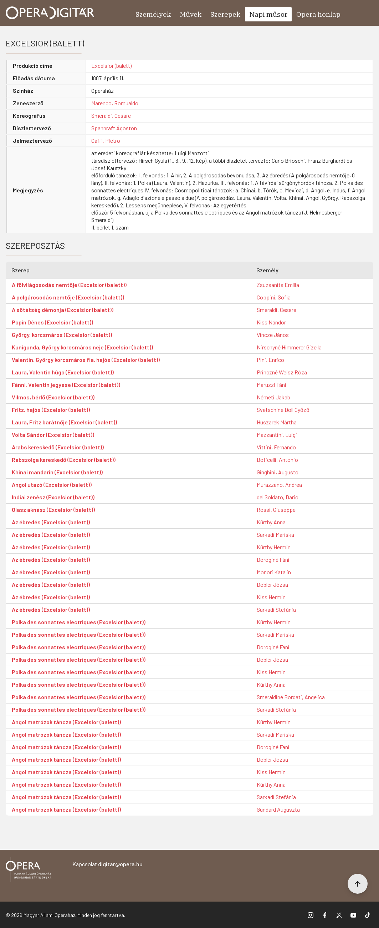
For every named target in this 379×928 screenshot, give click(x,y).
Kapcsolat (107, 864)
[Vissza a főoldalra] (28, 870)
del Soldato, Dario (277, 497)
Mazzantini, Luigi (277, 434)
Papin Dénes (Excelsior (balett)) (52, 322)
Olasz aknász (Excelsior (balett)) (53, 509)
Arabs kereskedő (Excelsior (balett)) (58, 447)
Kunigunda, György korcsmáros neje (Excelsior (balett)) (82, 347)
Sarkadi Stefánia (276, 609)
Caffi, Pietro (105, 140)
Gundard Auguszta (278, 809)
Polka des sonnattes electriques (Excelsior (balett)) (78, 622)
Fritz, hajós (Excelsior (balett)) (51, 409)
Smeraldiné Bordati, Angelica (291, 697)
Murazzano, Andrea (279, 484)
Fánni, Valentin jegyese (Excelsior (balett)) (66, 384)
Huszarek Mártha (277, 422)
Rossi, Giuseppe (276, 509)
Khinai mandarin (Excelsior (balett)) (57, 472)
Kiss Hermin (271, 597)
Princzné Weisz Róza (282, 372)
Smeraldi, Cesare (111, 115)
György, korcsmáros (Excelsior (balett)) (62, 334)
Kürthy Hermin (274, 547)
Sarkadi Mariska (275, 534)
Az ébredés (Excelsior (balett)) (51, 522)
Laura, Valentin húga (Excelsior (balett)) (63, 372)
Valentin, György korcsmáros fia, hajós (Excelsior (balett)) (86, 359)
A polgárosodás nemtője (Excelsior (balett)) (68, 297)
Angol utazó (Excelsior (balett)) (52, 484)
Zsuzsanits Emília (278, 284)
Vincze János (273, 334)
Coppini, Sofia (274, 297)
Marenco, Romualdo (114, 103)
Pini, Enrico (270, 359)
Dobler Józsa (272, 584)
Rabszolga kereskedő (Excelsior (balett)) (64, 459)
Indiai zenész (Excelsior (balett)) (53, 497)
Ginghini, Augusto (277, 472)
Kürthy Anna (271, 522)
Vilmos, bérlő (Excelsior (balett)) (53, 397)
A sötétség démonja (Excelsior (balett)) (62, 309)
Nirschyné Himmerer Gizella (289, 347)
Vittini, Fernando (276, 447)
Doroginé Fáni (273, 559)
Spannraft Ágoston (114, 128)
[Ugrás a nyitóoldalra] (50, 13)
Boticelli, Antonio (277, 459)
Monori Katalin (274, 572)
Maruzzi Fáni (271, 384)
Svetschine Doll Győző (283, 409)
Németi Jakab (273, 397)
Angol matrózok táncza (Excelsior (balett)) (66, 721)
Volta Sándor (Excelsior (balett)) (53, 434)
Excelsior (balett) (111, 65)
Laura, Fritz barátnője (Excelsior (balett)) (64, 422)
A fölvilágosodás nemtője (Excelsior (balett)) (69, 284)
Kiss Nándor (271, 322)
